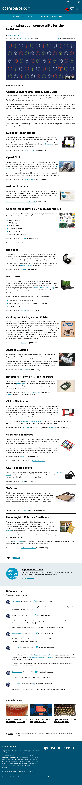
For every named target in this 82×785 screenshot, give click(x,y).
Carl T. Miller (16, 683)
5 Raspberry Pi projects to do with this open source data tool (16, 721)
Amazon (23, 238)
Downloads (30, 17)
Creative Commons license (11, 758)
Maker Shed (25, 370)
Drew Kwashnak (17, 672)
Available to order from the (15, 202)
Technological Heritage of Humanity (31, 421)
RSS (79, 2)
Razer (23, 481)
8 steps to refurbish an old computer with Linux (40, 720)
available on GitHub (26, 265)
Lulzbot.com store (29, 150)
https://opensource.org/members (45, 655)
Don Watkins (16, 601)
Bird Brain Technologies (28, 548)
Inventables (25, 510)
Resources (17, 17)
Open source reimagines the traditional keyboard (65, 720)
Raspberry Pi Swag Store (32, 392)
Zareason (24, 310)
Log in (67, 2)
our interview (18, 541)
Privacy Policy (42, 777)
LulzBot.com (25, 428)
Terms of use (52, 777)
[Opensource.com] (16, 9)
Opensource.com (14, 35)
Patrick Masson (17, 647)
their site (9, 531)
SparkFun (24, 456)
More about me (28, 578)
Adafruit (24, 269)
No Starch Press (25, 111)
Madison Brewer (17, 633)
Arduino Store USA (30, 202)
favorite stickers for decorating (44, 288)
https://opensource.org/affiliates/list (41, 657)
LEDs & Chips (52, 428)
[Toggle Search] (75, 16)
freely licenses (47, 144)
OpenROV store (29, 179)
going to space (20, 384)
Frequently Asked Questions (50, 17)
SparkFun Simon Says (38, 461)
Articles (6, 17)
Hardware (16, 557)
